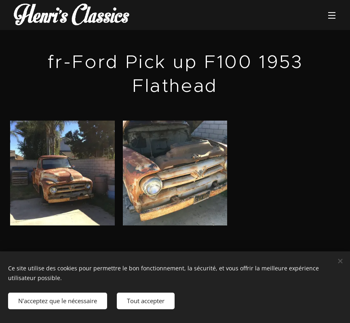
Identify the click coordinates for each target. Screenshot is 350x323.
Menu (331, 15)
